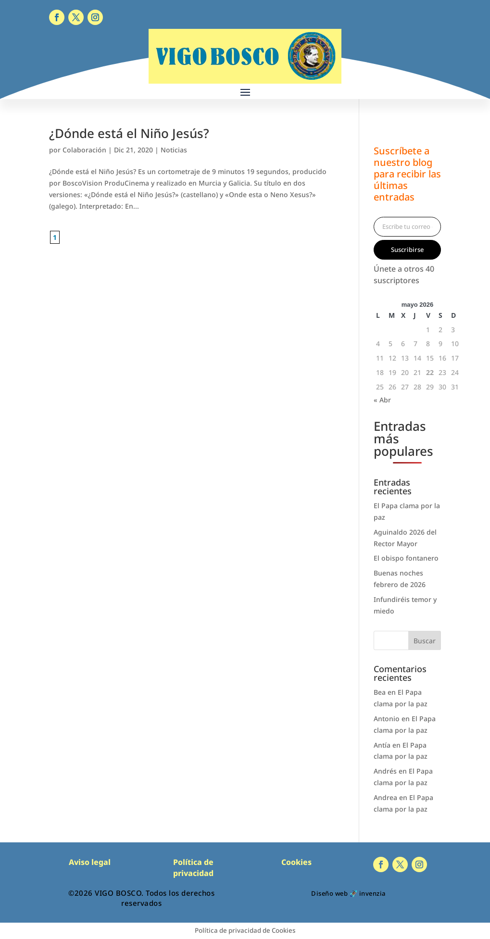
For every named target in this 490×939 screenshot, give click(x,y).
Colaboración (84, 149)
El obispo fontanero (406, 558)
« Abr (382, 399)
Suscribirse (407, 249)
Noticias (174, 149)
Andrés (385, 771)
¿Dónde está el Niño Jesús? (129, 133)
